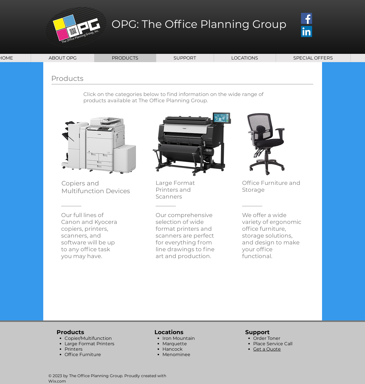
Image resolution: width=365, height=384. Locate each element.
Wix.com (57, 381)
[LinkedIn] (306, 31)
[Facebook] (306, 18)
